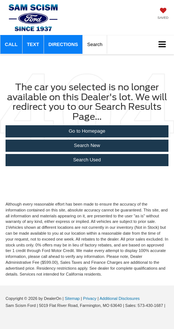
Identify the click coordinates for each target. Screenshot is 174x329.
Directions (63, 44)
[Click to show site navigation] (162, 44)
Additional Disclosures (119, 298)
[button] (11, 44)
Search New (87, 145)
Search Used (87, 159)
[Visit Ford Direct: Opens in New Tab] (6, 312)
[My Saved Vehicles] (162, 14)
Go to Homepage (87, 131)
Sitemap (72, 298)
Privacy (89, 298)
